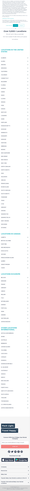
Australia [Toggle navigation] (4, 340)
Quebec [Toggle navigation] (3, 261)
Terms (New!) (13, 489)
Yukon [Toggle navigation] (3, 267)
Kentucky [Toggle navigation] (4, 112)
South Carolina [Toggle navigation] (5, 190)
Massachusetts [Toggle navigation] (5, 125)
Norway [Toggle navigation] (3, 304)
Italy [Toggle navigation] (2, 298)
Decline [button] (21, 25)
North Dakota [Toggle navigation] (5, 170)
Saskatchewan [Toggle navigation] (5, 264)
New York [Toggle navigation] (4, 163)
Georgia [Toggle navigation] (3, 88)
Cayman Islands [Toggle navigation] (5, 346)
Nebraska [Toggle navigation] (4, 146)
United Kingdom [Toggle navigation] (5, 321)
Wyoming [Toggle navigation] (3, 227)
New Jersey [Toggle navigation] (4, 156)
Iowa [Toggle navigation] (2, 105)
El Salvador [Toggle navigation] (4, 367)
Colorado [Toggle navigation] (4, 74)
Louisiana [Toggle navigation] (4, 115)
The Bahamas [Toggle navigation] (5, 401)
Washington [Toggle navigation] (4, 214)
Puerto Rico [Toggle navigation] (4, 387)
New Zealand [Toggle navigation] (5, 380)
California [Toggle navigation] (4, 71)
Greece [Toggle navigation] (3, 291)
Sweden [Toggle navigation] (3, 314)
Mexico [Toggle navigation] (3, 377)
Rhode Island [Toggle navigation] (5, 187)
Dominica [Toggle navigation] (3, 360)
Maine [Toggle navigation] (2, 119)
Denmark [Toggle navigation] (3, 281)
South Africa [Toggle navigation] (5, 394)
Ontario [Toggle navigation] (3, 254)
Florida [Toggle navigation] (3, 85)
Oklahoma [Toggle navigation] (4, 176)
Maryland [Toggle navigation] (4, 122)
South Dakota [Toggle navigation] (5, 193)
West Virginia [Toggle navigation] (5, 220)
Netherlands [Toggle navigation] (5, 301)
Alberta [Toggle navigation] (3, 237)
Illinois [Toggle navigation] (3, 98)
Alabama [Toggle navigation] (3, 57)
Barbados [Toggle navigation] (4, 343)
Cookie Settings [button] (9, 25)
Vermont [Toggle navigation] (3, 207)
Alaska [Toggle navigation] (3, 61)
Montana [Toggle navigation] (3, 142)
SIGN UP (15, 446)
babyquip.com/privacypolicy (8, 18)
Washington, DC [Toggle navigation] (5, 217)
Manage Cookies (19, 489)
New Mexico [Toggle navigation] (4, 159)
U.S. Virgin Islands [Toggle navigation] (6, 404)
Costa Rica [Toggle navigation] (4, 353)
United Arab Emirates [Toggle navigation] (7, 407)
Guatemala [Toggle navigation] (4, 370)
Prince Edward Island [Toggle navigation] (7, 257)
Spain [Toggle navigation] (2, 311)
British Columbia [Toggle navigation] (6, 240)
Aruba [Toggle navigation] (3, 336)
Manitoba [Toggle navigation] (4, 244)
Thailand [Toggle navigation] (3, 397)
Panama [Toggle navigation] (3, 384)
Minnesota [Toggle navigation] (4, 132)
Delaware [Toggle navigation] (4, 81)
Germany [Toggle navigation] (3, 287)
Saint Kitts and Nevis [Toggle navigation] (7, 390)
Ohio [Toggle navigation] (2, 173)
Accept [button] (15, 25)
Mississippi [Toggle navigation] (4, 136)
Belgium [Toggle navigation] (3, 277)
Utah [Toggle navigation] (2, 203)
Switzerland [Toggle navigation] (5, 318)
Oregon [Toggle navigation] (3, 180)
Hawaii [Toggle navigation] (3, 91)
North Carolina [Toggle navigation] (5, 166)
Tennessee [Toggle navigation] (4, 197)
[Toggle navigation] (15, 467)
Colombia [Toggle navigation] (4, 350)
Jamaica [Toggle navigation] (3, 374)
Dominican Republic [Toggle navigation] (6, 363)
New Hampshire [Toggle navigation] (5, 153)
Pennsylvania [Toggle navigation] (5, 183)
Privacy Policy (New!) (15, 488)
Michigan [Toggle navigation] (3, 129)
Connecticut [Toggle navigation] (5, 78)
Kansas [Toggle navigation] (3, 108)
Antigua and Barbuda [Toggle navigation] (7, 333)
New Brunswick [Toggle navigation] (5, 247)
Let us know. (15, 39)
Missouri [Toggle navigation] (3, 139)
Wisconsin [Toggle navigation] (4, 224)
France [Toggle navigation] (3, 284)
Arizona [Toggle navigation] (3, 64)
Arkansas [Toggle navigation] (4, 68)
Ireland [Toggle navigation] (3, 294)
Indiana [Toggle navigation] (3, 102)
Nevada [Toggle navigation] (3, 149)
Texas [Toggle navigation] (2, 200)
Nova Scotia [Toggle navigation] (4, 250)
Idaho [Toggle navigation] (2, 95)
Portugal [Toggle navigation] (4, 308)
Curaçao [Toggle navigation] (3, 357)
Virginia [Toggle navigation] (3, 210)
